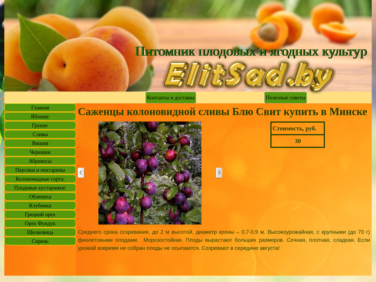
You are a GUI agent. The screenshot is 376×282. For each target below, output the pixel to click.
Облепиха (40, 197)
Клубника (40, 205)
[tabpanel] (224, 240)
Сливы (40, 134)
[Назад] (81, 173)
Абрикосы (40, 161)
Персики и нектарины (40, 170)
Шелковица (40, 232)
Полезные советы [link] (285, 97)
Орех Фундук (40, 223)
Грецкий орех (40, 214)
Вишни (40, 143)
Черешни (40, 152)
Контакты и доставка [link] (171, 97)
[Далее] (218, 173)
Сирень (40, 241)
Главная (40, 108)
